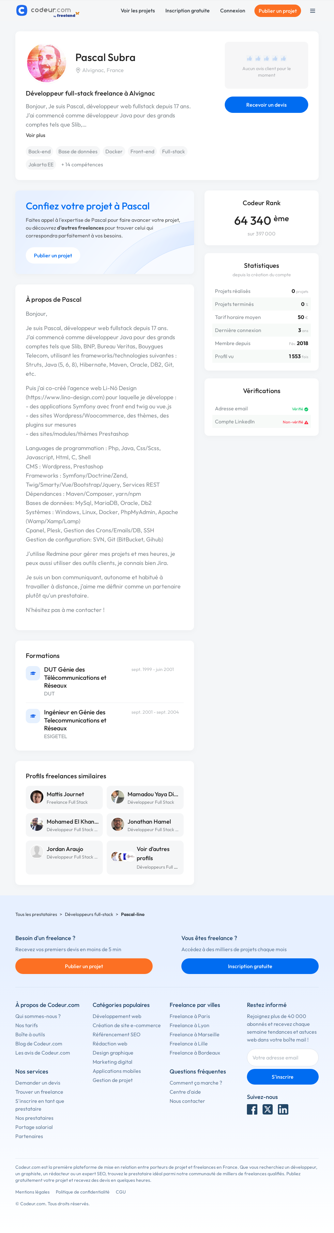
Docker (114, 151)
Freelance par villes (195, 1005)
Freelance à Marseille (195, 1034)
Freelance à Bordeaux (195, 1052)
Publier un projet (278, 11)
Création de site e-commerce (127, 1025)
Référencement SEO (117, 1034)
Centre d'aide (185, 1091)
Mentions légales (32, 1192)
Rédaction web (110, 1043)
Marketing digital (112, 1061)
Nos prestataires (34, 1118)
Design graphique (113, 1052)
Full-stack (173, 151)
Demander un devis (37, 1082)
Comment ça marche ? (196, 1082)
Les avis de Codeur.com (42, 1052)
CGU (121, 1192)
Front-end (142, 151)
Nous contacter (187, 1101)
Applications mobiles (117, 1071)
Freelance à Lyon (189, 1025)
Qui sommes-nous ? (38, 1016)
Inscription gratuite (187, 10)
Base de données (78, 151)
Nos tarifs (26, 1025)
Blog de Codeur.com (38, 1043)
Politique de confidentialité (83, 1192)
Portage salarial (34, 1127)
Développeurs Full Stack (161, 867)
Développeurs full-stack (89, 914)
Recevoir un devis (266, 104)
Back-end (39, 151)
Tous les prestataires (36, 914)
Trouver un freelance (39, 1091)
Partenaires (29, 1136)
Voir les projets (138, 10)
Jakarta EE (40, 164)
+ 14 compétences (82, 164)
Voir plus (35, 135)
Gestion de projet (113, 1080)
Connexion (232, 10)
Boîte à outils (30, 1034)
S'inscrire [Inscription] (283, 1076)
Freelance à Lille (189, 1043)
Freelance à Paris (190, 1016)
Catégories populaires (121, 1005)
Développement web (117, 1016)
